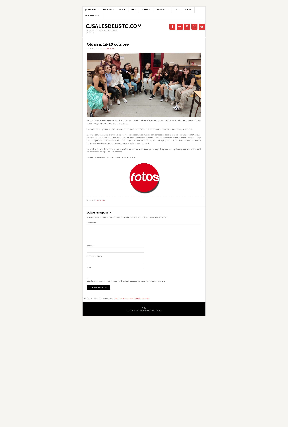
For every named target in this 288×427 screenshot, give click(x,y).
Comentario (92, 223)
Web (89, 267)
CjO (103, 200)
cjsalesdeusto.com (114, 26)
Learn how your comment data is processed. (132, 298)
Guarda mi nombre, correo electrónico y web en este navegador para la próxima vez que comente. (126, 281)
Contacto (159, 310)
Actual (99, 200)
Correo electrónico (95, 256)
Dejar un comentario (108, 49)
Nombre (90, 246)
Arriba (144, 308)
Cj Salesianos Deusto (147, 310)
